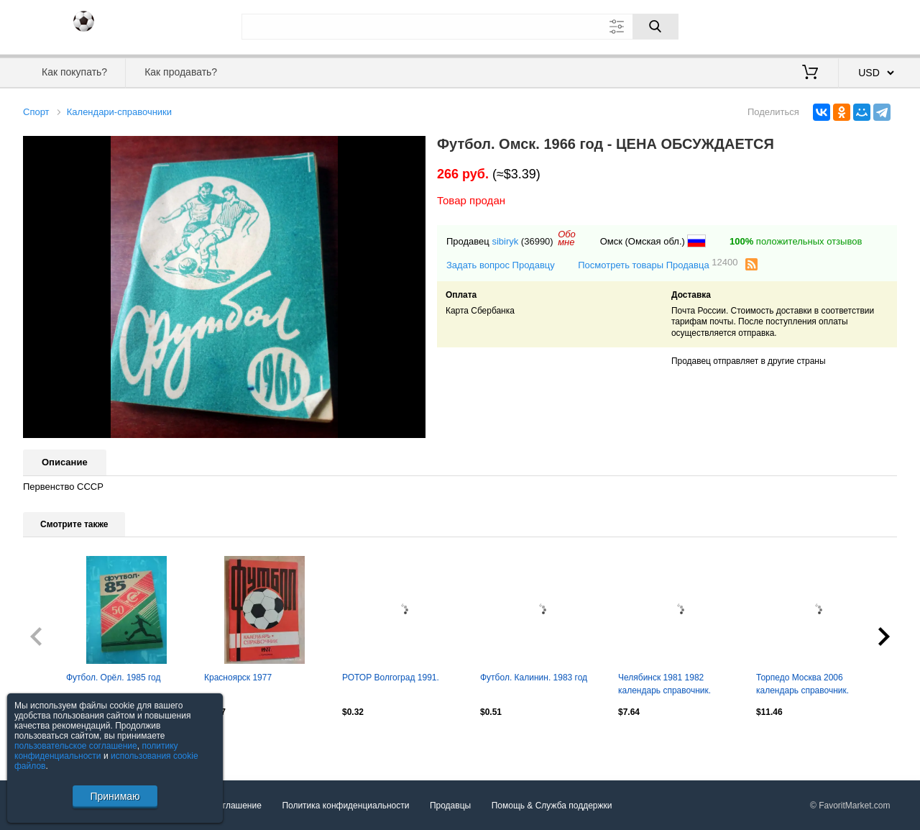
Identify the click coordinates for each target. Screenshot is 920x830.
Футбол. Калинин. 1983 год (533, 677)
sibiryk (505, 241)
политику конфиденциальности (96, 751)
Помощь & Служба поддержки (552, 806)
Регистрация (867, 25)
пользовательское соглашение (75, 746)
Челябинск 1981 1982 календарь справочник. (664, 684)
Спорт (36, 111)
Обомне (567, 238)
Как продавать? (180, 72)
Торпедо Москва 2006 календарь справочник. (802, 684)
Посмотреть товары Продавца (657, 264)
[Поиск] (655, 27)
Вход (812, 25)
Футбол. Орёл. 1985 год (113, 677)
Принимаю (114, 796)
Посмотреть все (54, 742)
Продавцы (450, 806)
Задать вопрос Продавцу (500, 265)
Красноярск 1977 (238, 677)
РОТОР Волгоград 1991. (390, 677)
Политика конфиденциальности (345, 806)
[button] (412, 148)
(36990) (537, 241)
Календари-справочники (119, 111)
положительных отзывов (796, 241)
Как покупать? (74, 72)
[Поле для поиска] (460, 27)
